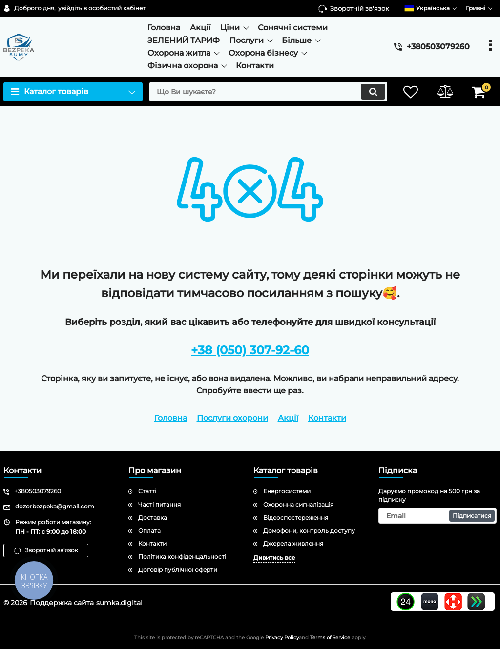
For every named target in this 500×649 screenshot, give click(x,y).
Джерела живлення (293, 543)
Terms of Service (330, 637)
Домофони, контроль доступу (309, 530)
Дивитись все (274, 557)
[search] (268, 91)
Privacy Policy (282, 637)
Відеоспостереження (295, 517)
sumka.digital (119, 602)
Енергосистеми (287, 491)
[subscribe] (437, 516)
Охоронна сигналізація (298, 504)
